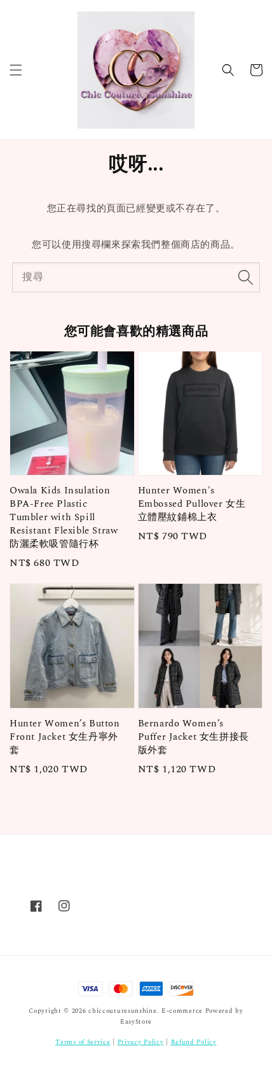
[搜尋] (245, 277)
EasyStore (136, 1022)
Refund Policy (194, 1042)
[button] (16, 70)
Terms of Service (82, 1042)
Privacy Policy (141, 1042)
